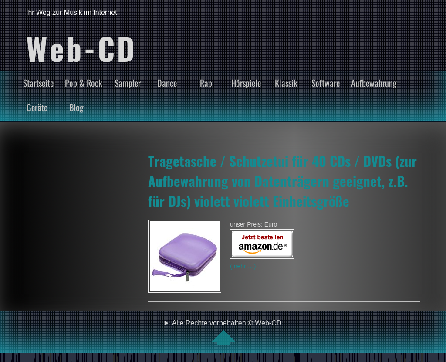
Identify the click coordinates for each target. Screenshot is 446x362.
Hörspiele (246, 82)
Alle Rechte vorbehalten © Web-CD (227, 332)
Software (325, 82)
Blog (76, 107)
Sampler (128, 82)
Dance (167, 82)
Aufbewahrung (374, 82)
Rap (206, 82)
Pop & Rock (83, 82)
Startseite (38, 82)
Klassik (286, 82)
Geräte (37, 107)
